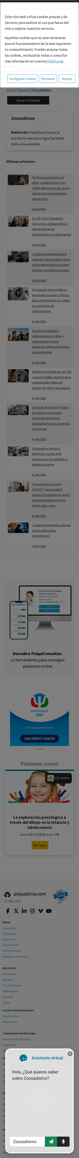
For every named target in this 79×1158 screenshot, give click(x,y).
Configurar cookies (22, 79)
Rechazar (48, 79)
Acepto (67, 79)
